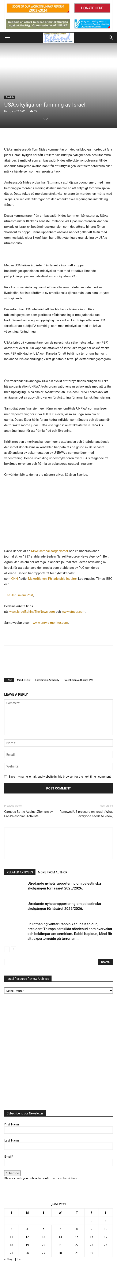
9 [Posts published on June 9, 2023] (91, 1229)
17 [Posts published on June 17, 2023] (105, 1237)
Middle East (23, 679)
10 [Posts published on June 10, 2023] (105, 1229)
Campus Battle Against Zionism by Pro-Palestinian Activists (28, 814)
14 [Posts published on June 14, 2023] (60, 1237)
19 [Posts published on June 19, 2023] (27, 1245)
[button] (7, 37)
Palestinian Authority (47, 679)
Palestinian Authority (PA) (78, 679)
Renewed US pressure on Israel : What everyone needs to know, (86, 814)
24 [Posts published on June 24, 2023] (105, 1245)
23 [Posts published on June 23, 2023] (91, 1245)
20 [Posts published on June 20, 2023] (43, 1245)
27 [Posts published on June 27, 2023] (43, 1253)
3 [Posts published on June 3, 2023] (105, 1221)
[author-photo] (58, 835)
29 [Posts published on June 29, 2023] (77, 1253)
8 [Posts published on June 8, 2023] (77, 1229)
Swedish (9, 97)
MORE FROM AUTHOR (52, 872)
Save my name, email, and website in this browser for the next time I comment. (60, 776)
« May (8, 1259)
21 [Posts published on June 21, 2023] (60, 1245)
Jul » (17, 1259)
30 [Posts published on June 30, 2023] (91, 1253)
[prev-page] (7, 949)
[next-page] (13, 949)
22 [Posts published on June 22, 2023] (77, 1245)
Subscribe (12, 1173)
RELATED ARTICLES (20, 872)
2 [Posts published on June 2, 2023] (91, 1221)
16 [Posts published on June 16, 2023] (91, 1237)
